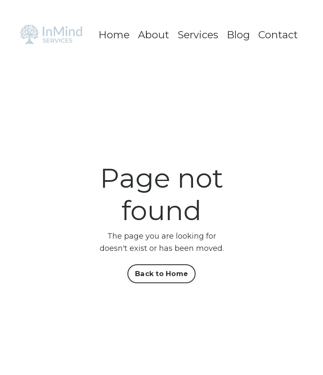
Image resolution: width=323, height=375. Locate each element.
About (153, 35)
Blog (238, 35)
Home (114, 35)
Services (197, 35)
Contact (278, 35)
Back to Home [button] (161, 273)
